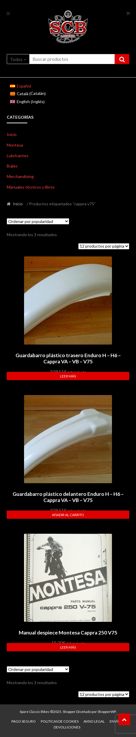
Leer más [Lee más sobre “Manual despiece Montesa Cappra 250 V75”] (68, 647)
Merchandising (20, 176)
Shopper (69, 711)
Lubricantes (17, 155)
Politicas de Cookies (60, 721)
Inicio (12, 134)
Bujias (12, 165)
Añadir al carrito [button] (68, 515)
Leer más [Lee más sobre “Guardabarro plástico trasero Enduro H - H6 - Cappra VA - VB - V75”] (68, 376)
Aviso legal (94, 721)
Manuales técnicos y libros (31, 186)
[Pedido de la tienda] (38, 221)
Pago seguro (23, 721)
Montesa (15, 144)
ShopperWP (107, 711)
